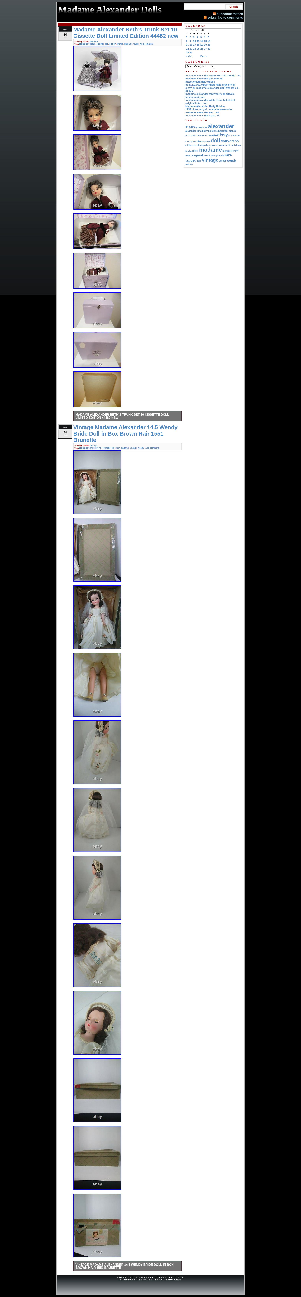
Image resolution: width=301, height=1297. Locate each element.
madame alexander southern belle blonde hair (213, 75)
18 (198, 44)
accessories (202, 127)
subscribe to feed (230, 14)
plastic (220, 155)
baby (205, 131)
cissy (222, 134)
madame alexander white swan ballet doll (210, 100)
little (196, 150)
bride (92, 448)
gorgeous (212, 145)
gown (221, 145)
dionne (206, 141)
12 (201, 41)
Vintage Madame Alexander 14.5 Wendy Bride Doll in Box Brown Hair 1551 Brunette (124, 1266)
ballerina (213, 131)
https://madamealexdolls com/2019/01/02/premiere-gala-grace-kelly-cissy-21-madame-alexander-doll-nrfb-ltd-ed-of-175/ (212, 86)
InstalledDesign (168, 1280)
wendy (141, 448)
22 (187, 48)
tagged (190, 160)
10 (194, 41)
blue (187, 135)
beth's (93, 44)
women (189, 164)
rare (228, 155)
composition (194, 141)
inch (233, 145)
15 (187, 44)
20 (205, 44)
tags (199, 161)
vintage (93, 445)
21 (209, 44)
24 (194, 48)
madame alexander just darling (204, 78)
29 (187, 52)
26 (201, 48)
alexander (83, 44)
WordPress (128, 1280)
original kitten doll (196, 103)
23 (191, 48)
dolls (225, 141)
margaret (227, 151)
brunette (107, 448)
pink (213, 155)
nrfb (187, 155)
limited (120, 44)
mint (235, 150)
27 (205, 48)
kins (238, 145)
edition (112, 44)
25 (198, 48)
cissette (100, 44)
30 (191, 52)
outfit (207, 155)
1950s (190, 127)
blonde (232, 131)
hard (227, 145)
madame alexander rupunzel (202, 115)
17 (194, 44)
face (200, 145)
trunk (135, 44)
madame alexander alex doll (202, 112)
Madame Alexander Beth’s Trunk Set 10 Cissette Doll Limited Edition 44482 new (122, 416)
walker (222, 161)
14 (209, 41)
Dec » (203, 56)
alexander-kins (193, 131)
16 (191, 44)
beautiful (223, 131)
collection (234, 135)
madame (94, 41)
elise (195, 145)
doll (106, 44)
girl (205, 145)
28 (209, 48)
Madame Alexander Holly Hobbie (205, 106)
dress (234, 141)
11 (198, 41)
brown (98, 448)
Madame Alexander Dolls (162, 1277)
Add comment (146, 44)
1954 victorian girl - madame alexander (208, 109)
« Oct (189, 56)
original (197, 155)
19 (201, 44)
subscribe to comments (225, 17)
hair (118, 448)
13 (205, 41)
